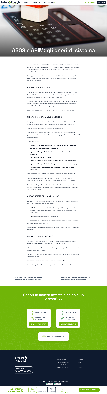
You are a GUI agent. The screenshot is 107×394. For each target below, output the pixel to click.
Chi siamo (80, 359)
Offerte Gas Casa (61, 359)
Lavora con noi (82, 365)
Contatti (80, 367)
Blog (79, 362)
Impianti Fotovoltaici (62, 367)
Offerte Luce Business (63, 362)
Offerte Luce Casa (62, 357)
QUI (64, 261)
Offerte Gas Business (62, 365)
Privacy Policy (50, 383)
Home (79, 357)
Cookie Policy (58, 383)
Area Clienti (101, 2)
